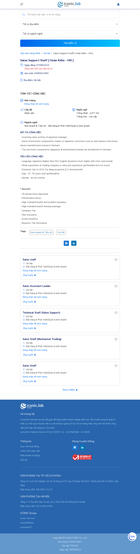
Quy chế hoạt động (29, 446)
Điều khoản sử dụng (30, 455)
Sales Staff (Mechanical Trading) (42, 339)
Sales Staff (29, 365)
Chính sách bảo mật (30, 451)
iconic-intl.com (27, 518)
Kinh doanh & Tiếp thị (41, 232)
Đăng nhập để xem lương (36, 103)
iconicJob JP (26, 527)
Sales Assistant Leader (37, 286)
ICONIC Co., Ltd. (79, 537)
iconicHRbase (27, 522)
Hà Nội (46, 53)
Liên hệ (23, 459)
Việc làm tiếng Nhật (30, 53)
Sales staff (29, 259)
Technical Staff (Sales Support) (41, 312)
